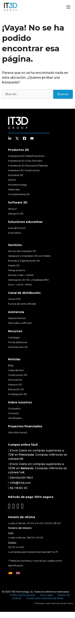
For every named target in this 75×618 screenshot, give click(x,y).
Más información (17, 432)
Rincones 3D (15, 379)
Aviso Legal (46, 595)
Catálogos (14, 337)
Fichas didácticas (17, 342)
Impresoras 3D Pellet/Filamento (26, 155)
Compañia (14, 408)
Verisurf (12, 208)
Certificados (14, 418)
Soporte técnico (17, 318)
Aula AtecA (14, 232)
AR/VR (12, 179)
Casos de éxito (16, 370)
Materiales (14, 189)
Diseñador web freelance (47, 603)
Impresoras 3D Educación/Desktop (28, 165)
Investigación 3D (17, 394)
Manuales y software (20, 322)
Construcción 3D (17, 374)
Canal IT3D (14, 298)
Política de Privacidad (22, 595)
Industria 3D (15, 384)
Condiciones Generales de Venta (45, 598)
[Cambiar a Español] (10, 573)
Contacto (13, 413)
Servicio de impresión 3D (22, 251)
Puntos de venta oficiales (22, 303)
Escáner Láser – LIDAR (21, 274)
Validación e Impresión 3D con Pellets (29, 255)
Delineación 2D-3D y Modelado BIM (28, 279)
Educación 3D (16, 389)
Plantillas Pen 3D (18, 347)
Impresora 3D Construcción (24, 170)
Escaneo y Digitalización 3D (24, 260)
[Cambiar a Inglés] (18, 573)
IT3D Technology (20, 591)
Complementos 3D (19, 194)
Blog (10, 365)
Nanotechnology (17, 184)
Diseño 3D (14, 265)
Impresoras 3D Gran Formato (25, 160)
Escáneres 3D (15, 175)
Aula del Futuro (17, 227)
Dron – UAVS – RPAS (20, 284)
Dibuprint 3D (16, 213)
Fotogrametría (16, 270)
